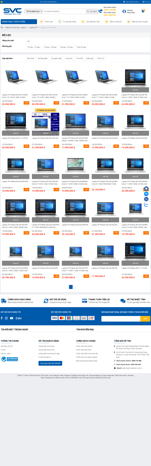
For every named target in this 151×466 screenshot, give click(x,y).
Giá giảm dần (56, 58)
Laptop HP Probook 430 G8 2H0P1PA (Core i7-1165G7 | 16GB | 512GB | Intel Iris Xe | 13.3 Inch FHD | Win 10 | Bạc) (75, 269)
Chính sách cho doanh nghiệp (86, 357)
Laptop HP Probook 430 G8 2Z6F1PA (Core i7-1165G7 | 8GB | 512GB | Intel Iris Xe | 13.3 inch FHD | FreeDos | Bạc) (135, 96)
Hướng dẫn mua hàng (46, 346)
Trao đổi (79, 58)
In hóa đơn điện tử (44, 357)
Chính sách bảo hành (83, 350)
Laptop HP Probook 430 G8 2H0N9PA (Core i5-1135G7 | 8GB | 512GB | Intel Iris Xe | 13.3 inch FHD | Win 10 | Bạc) (15, 269)
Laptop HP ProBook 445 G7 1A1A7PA (134, 268)
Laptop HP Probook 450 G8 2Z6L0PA (104, 225)
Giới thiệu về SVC (7, 346)
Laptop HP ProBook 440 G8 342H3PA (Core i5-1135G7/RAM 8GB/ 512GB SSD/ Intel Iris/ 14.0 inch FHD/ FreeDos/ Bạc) (104, 183)
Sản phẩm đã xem (131, 2)
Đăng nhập (131, 12)
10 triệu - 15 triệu (33, 47)
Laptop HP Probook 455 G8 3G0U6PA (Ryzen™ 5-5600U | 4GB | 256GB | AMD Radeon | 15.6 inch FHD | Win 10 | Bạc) (75, 139)
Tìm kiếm (92, 11)
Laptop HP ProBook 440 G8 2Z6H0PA (15, 181)
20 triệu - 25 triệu (66, 47)
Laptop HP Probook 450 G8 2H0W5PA (75, 225)
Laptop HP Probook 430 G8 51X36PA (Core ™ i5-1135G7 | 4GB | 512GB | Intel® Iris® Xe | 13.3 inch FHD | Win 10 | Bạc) (15, 96)
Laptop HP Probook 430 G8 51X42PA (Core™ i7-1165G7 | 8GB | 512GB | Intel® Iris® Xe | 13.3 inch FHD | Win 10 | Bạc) (105, 96)
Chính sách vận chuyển (84, 346)
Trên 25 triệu (81, 47)
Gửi (145, 319)
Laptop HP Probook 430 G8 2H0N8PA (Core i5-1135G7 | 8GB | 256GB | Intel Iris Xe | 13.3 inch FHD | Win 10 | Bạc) (135, 226)
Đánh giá (89, 58)
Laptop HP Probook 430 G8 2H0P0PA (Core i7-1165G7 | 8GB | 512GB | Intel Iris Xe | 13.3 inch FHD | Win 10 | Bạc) (135, 183)
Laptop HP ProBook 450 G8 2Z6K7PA (104, 268)
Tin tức (146, 2)
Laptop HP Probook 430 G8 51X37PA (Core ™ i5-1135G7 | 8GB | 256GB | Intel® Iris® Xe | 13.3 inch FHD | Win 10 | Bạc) (45, 96)
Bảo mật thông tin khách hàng (86, 361)
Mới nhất (30, 58)
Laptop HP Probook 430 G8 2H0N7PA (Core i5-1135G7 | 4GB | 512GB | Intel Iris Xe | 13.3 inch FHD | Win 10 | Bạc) (45, 183)
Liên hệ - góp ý (6, 353)
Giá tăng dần (43, 58)
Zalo (19, 318)
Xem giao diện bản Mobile (50, 363)
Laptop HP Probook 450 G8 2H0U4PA (105, 138)
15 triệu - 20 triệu (50, 47)
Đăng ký (130, 10)
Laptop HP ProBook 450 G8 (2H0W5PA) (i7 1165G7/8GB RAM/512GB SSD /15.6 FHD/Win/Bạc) (45, 226)
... (80, 287)
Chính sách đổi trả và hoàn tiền (87, 353)
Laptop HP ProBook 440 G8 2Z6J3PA (134, 138)
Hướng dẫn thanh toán (46, 350)
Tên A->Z (100, 58)
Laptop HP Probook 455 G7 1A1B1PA (15, 138)
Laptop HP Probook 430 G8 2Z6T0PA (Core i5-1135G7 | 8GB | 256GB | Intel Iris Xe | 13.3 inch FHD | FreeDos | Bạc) (15, 226)
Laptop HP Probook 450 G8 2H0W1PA (45, 138)
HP (28, 41)
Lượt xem (69, 58)
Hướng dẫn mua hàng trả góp (49, 353)
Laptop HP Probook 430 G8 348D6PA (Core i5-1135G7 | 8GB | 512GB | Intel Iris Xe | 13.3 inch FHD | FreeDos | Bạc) (75, 183)
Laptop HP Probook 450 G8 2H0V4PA (45, 268)
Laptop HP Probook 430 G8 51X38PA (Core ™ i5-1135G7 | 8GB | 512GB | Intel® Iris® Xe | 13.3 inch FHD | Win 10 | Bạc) (75, 96)
